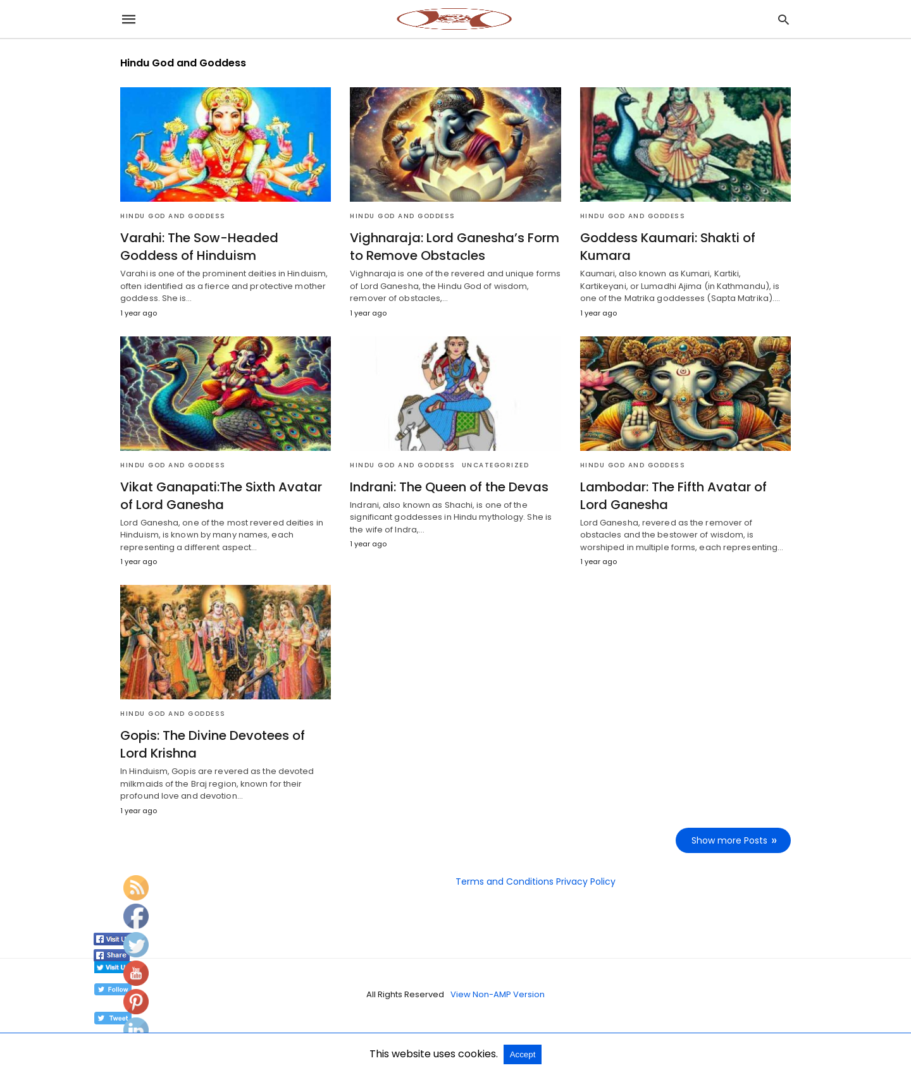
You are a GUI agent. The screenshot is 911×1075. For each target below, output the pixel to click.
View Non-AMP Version (497, 994)
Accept (523, 1054)
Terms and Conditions (505, 881)
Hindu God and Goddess (173, 216)
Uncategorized (496, 465)
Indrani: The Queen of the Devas (449, 487)
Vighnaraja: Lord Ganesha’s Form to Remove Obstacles (454, 246)
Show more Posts (729, 840)
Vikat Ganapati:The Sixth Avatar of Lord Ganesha (221, 495)
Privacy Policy (586, 881)
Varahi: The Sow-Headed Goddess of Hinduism (199, 246)
